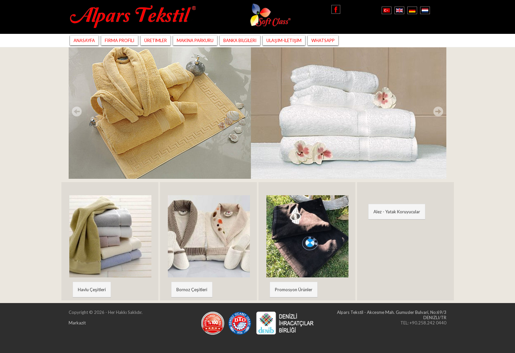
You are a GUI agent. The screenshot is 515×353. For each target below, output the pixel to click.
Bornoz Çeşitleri (191, 289)
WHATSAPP (323, 40)
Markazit (77, 322)
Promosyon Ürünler (293, 289)
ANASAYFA (84, 40)
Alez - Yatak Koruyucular (396, 211)
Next (438, 111)
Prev (77, 111)
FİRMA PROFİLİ (119, 40)
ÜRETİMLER (155, 40)
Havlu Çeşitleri (92, 289)
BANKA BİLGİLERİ (240, 40)
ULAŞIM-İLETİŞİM (284, 40)
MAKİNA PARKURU (195, 40)
